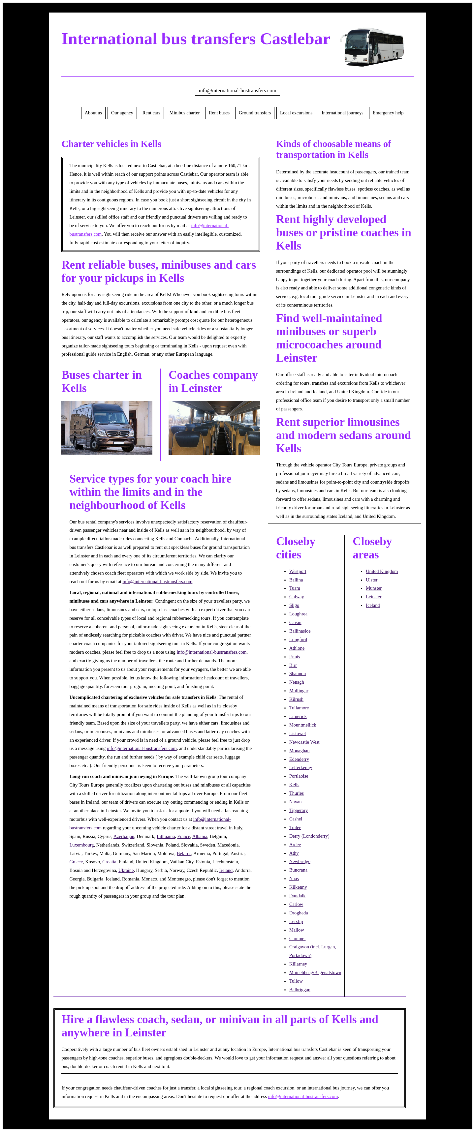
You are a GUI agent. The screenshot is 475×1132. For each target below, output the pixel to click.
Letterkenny (300, 767)
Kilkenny (298, 887)
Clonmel (297, 938)
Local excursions (296, 112)
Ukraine (126, 870)
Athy (294, 853)
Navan (295, 801)
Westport (297, 571)
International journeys (343, 112)
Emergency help (388, 112)
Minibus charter (185, 112)
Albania (199, 836)
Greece (76, 861)
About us (93, 112)
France (183, 836)
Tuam (294, 588)
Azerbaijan (123, 836)
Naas (294, 878)
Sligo (294, 605)
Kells (294, 784)
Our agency (122, 112)
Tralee (295, 827)
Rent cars (151, 112)
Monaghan (299, 750)
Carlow (296, 904)
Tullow (296, 981)
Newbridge (299, 861)
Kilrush (296, 699)
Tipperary (298, 810)
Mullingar (298, 690)
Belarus (184, 853)
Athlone (296, 648)
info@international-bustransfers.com (237, 90)
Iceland (373, 605)
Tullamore (299, 707)
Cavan (295, 622)
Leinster (373, 596)
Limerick (298, 716)
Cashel (295, 818)
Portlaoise (298, 776)
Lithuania (166, 836)
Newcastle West (304, 742)
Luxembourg (81, 845)
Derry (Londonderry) (309, 836)
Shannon (297, 673)
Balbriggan (299, 989)
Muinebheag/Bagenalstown (315, 972)
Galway (296, 596)
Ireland (226, 870)
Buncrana (298, 870)
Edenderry (299, 759)
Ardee (295, 844)
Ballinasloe (300, 631)
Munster (374, 588)
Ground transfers (255, 112)
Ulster (371, 579)
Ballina (296, 579)
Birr (293, 665)
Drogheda (298, 912)
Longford (298, 639)
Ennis (294, 656)
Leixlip (296, 921)
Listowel (297, 733)
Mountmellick (302, 725)
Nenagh (296, 682)
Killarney (298, 964)
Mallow (296, 930)
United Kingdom (382, 571)
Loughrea (298, 613)
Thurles (296, 793)
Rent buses (219, 112)
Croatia (109, 861)
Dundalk (297, 895)
